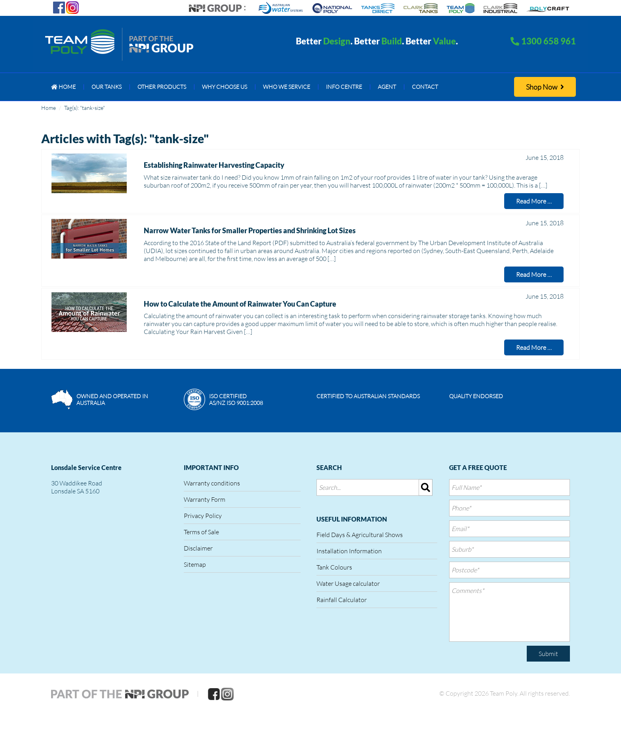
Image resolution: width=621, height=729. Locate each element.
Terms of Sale (201, 532)
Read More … (534, 201)
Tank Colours (334, 567)
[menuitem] (63, 87)
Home (48, 107)
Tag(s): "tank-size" (84, 107)
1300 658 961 (548, 41)
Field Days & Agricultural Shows (359, 535)
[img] (425, 487)
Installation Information (349, 551)
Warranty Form (204, 499)
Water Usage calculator (348, 583)
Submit (548, 654)
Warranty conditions (212, 483)
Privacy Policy (203, 516)
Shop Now (545, 86)
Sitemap (195, 564)
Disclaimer (198, 548)
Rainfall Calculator (341, 600)
